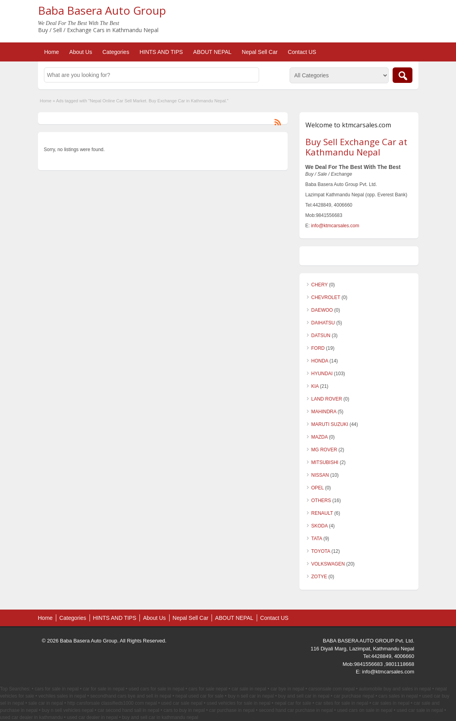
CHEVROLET (325, 297)
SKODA (319, 526)
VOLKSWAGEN (328, 564)
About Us (80, 52)
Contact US (302, 52)
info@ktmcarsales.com (335, 225)
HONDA (319, 361)
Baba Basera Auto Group (102, 10)
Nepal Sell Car (259, 52)
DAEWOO (322, 310)
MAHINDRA (323, 411)
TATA (316, 538)
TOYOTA (320, 551)
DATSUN (320, 335)
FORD (318, 348)
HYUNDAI (322, 373)
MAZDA (319, 437)
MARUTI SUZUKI (329, 424)
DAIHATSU (323, 323)
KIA (315, 386)
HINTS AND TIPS (161, 52)
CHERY (319, 285)
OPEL (317, 488)
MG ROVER (324, 450)
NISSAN (320, 475)
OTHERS (321, 500)
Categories (115, 52)
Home (51, 52)
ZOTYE (319, 576)
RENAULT (322, 513)
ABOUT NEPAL (212, 52)
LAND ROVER (326, 399)
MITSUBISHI (325, 462)
